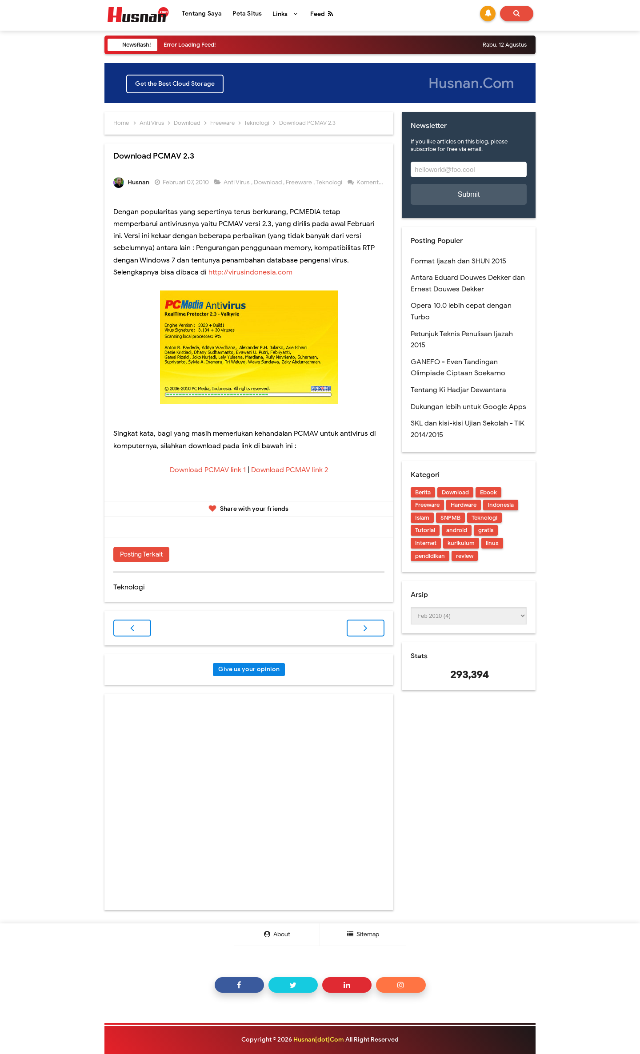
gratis (485, 530)
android (456, 530)
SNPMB (450, 517)
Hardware (463, 505)
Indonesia (501, 505)
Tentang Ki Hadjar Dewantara (458, 390)
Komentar (370, 182)
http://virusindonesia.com (250, 272)
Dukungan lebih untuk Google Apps (468, 406)
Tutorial (425, 530)
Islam (422, 517)
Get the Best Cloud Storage (175, 84)
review (464, 556)
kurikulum (461, 543)
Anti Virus (237, 182)
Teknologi (330, 182)
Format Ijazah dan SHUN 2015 (458, 261)
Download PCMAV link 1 (208, 469)
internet (425, 543)
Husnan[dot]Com (318, 1039)
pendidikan (430, 556)
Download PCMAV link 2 (288, 469)
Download (268, 182)
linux (492, 543)
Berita (423, 492)
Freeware (299, 182)
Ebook (488, 492)
